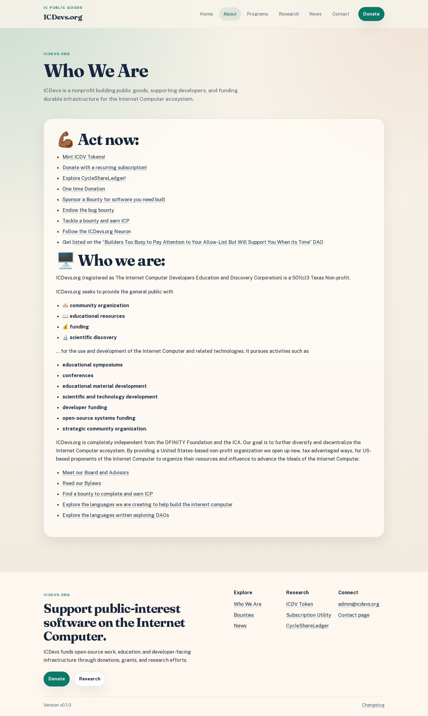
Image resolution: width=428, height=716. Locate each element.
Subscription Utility (308, 615)
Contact (340, 13)
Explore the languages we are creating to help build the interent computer (147, 504)
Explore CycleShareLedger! (94, 178)
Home (206, 13)
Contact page (354, 615)
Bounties (244, 615)
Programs (257, 13)
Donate (371, 13)
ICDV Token (299, 604)
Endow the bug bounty (88, 210)
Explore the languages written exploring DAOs (115, 515)
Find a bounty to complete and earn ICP (107, 494)
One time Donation (83, 189)
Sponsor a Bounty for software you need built (113, 199)
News (315, 13)
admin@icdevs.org (358, 604)
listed (79, 242)
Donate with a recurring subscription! (104, 167)
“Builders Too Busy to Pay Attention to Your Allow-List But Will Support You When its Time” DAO (212, 242)
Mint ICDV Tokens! (83, 157)
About (230, 13)
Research (289, 13)
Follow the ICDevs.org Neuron (96, 231)
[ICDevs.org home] (63, 14)
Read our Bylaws (81, 483)
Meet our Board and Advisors (95, 472)
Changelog (373, 704)
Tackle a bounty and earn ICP (95, 221)
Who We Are (247, 604)
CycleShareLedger (307, 626)
